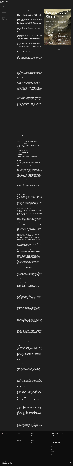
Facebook (52, 454)
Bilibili (52, 449)
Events (18, 435)
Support (32, 440)
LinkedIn (52, 456)
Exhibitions (19, 438)
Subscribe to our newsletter (57, 434)
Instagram (52, 448)
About (3, 1)
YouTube (52, 451)
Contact (32, 442)
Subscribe (33, 435)
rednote (52, 446)
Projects (18, 433)
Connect (69, 1)
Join (32, 438)
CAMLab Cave (19, 440)
